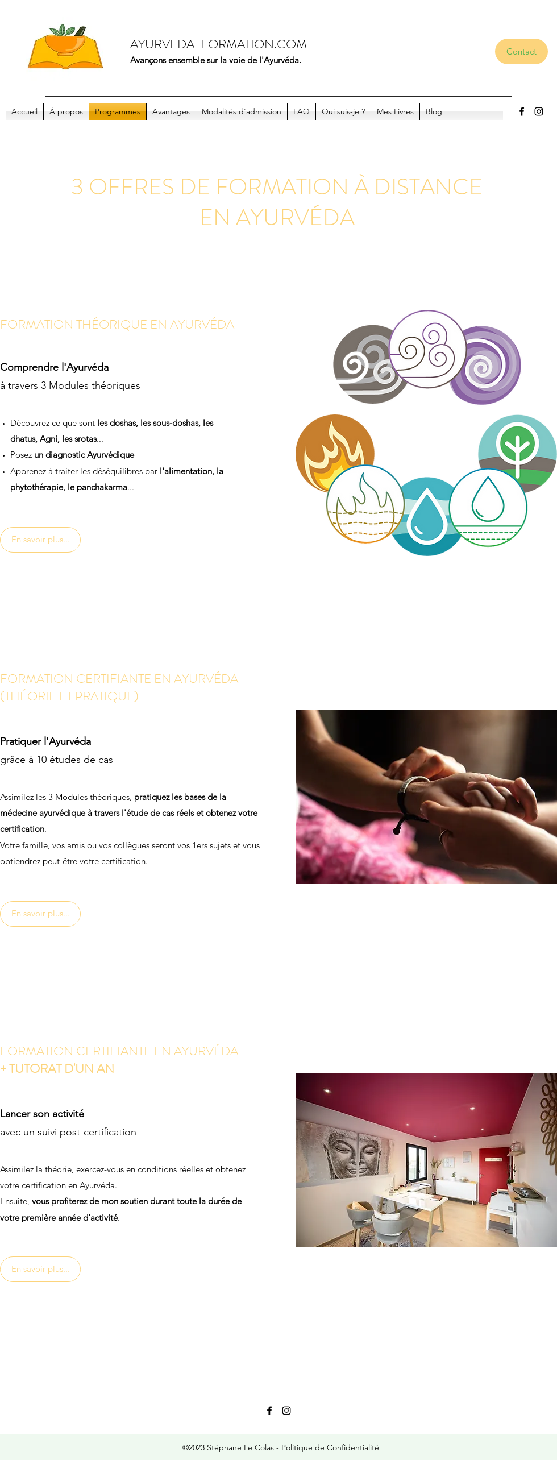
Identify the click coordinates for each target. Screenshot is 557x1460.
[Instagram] (538, 111)
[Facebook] (521, 111)
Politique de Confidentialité (330, 1447)
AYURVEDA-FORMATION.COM (218, 44)
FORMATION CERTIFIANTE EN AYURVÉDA (119, 678)
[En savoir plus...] (40, 540)
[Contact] (521, 51)
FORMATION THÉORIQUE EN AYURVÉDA (117, 324)
